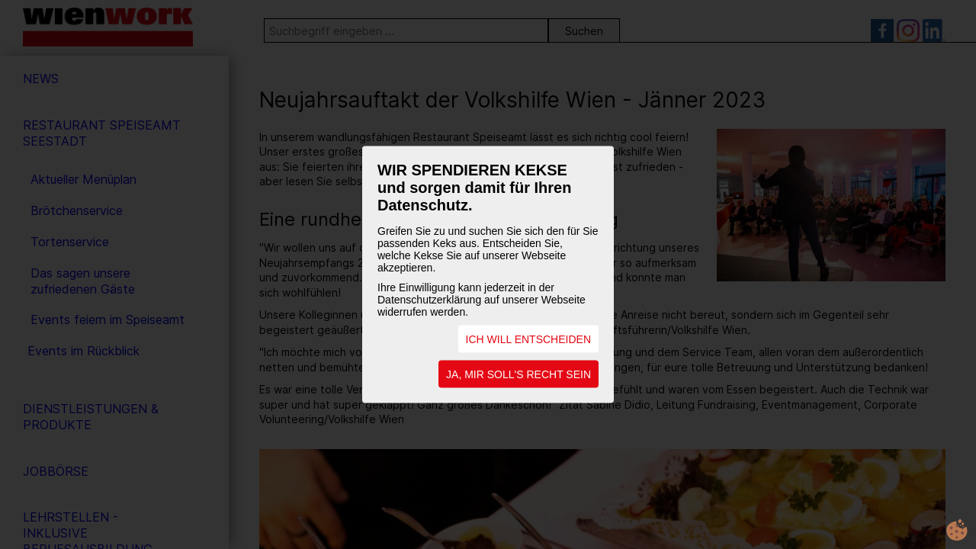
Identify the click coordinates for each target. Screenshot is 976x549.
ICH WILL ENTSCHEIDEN (528, 339)
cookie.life (957, 529)
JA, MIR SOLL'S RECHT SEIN (518, 374)
